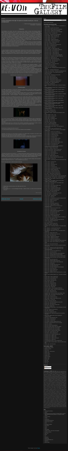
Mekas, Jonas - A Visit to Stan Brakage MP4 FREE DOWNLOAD (55, 240)
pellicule (46, 404)
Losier (55, 390)
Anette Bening (58, 382)
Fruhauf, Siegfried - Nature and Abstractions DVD (53, 128)
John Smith (49, 387)
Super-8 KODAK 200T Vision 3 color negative (52, 327)
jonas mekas (61, 372)
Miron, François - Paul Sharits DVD (50, 280)
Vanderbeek (45, 379)
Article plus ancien (37, 198)
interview (51, 401)
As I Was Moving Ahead (58, 383)
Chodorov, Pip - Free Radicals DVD (50, 66)
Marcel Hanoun (53, 391)
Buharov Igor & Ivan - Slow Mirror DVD (51, 61)
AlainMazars (53, 382)
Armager (53, 383)
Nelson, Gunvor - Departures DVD (50, 284)
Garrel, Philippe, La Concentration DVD (51, 144)
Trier (64, 378)
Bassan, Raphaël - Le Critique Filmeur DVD (52, 48)
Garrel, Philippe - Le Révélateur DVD (51, 136)
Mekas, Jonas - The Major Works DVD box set (52, 264)
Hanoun (57, 374)
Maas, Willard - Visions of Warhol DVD (51, 223)
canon (64, 398)
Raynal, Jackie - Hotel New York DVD (51, 296)
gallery (64, 400)
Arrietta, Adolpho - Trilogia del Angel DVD (51, 39)
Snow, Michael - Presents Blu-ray (50, 318)
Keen (63, 387)
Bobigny (49, 384)
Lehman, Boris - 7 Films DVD (49, 196)
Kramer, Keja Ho (47, 353)
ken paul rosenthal (56, 401)
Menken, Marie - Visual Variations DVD (51, 277)
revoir (58, 381)
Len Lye (58, 389)
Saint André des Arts (52, 394)
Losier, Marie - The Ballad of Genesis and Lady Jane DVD (54, 219)
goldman (45, 401)
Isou (62, 386)
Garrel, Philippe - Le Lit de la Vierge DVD (51, 135)
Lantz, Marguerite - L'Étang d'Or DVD (51, 191)
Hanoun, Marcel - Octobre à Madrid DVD (51, 169)
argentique (58, 397)
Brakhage (63, 375)
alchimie (50, 397)
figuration (52, 400)
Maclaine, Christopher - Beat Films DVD (51, 224)
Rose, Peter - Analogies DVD (49, 305)
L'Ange (55, 388)
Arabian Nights (48, 383)
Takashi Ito (46, 440)
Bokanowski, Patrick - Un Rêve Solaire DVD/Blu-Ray (53, 54)
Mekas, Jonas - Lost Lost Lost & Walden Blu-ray (53, 250)
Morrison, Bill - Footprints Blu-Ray (50, 282)
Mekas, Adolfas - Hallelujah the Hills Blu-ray (52, 236)
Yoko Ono (54, 379)
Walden (50, 379)
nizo (45, 381)
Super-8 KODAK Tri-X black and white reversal (52, 330)
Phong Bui (48, 393)
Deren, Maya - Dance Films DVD (50, 76)
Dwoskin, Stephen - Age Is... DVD (50, 114)
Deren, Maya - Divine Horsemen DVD (51, 77)
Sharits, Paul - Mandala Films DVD (50, 311)
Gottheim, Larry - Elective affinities (50, 151)
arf (52, 397)
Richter (57, 378)
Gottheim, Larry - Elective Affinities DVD (51, 153)
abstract (55, 373)
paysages (58, 403)
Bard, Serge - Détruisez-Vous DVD (50, 43)
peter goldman (54, 404)
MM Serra (64, 390)
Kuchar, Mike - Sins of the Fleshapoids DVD (52, 190)
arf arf (55, 397)
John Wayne (53, 387)
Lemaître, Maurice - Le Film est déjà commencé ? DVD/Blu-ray (55, 216)
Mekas (61, 374)
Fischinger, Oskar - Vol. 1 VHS (50, 119)
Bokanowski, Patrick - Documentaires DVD (52, 50)
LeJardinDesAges (46, 389)
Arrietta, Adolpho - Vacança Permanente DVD (52, 40)
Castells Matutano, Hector (49, 347)
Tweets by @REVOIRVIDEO (48, 22)
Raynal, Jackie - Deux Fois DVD (50, 295)
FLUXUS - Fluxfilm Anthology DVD (50, 123)
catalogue (46, 371)
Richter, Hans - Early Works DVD (50, 303)
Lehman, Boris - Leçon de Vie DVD (50, 209)
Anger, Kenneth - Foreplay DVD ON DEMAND (52, 30)
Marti (64, 391)
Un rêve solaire (49, 396)
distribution (63, 373)
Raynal (50, 378)
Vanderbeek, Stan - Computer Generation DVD (52, 334)
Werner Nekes (47, 442)
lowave (46, 434)
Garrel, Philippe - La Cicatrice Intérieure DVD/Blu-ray (53, 133)
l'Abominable (47, 429)
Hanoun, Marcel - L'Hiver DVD (50, 165)
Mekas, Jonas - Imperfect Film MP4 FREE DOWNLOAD (54, 247)
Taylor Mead (57, 395)
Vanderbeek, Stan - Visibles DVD (50, 339)
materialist (59, 402)
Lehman (54, 389)
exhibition (56, 380)
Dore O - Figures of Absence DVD (50, 111)
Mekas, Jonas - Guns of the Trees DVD (51, 243)
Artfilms (46, 412)
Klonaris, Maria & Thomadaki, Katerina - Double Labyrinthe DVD (55, 175)
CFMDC (46, 417)
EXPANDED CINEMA (48, 424)
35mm (50, 374)
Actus (50, 382)
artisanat (45, 398)
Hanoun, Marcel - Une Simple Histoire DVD (52, 170)
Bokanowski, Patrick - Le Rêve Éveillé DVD (52, 53)
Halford (45, 386)
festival (60, 380)
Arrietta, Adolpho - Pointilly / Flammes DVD (52, 36)
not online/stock (50, 381)
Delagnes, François (48, 348)
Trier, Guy (46, 362)
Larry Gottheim (59, 388)
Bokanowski (52, 384)
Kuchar (51, 388)
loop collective (51, 402)
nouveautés (49, 372)
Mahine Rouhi (48, 391)
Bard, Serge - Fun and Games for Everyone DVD (53, 44)
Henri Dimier (54, 386)
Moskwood (46, 437)
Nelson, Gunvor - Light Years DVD (50, 285)
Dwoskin (53, 374)
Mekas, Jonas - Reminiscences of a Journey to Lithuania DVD (55, 255)
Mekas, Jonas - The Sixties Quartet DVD (51, 265)
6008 (44, 382)
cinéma (62, 379)
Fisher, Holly (47, 350)
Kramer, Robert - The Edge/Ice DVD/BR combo (52, 187)
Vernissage (53, 396)
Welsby (62, 396)
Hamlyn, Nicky (47, 352)
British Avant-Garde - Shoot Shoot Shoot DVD (52, 59)
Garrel (65, 372)
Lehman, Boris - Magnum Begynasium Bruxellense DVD (54, 210)
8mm (44, 372)
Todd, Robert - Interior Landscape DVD (51, 332)
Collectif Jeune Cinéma (48, 421)
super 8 (61, 381)
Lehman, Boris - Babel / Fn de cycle (51, 200)
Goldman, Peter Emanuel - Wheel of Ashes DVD (53, 150)
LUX (45, 435)
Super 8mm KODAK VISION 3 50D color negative (53, 326)
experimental (62, 371)
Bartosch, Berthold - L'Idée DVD (50, 47)
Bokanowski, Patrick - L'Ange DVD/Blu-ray (52, 52)
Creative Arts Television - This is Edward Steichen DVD (54, 72)
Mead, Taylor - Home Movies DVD (50, 235)
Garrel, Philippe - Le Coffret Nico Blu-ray (51, 134)
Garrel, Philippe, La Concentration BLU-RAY (52, 143)
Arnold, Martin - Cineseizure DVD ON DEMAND (53, 34)
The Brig (61, 395)
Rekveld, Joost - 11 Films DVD (50, 299)
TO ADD (46, 373)
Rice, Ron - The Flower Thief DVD (50, 300)
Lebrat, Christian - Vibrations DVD (50, 195)
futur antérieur (57, 400)
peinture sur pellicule (63, 403)
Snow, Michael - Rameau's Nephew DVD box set (53, 321)
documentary (46, 374)
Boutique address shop (59, 384)
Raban (52, 393)
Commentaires (47, 368)
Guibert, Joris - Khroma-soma (50, 351)
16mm (57, 371)
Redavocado (47, 438)
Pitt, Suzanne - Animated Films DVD (51, 291)
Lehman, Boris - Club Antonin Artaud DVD (52, 203)
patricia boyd (54, 403)
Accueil (21, 198)
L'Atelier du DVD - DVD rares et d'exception (52, 430)
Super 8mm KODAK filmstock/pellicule (51, 325)
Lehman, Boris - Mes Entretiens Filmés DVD (52, 211)
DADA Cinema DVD (48, 73)
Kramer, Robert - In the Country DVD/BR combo (53, 185)
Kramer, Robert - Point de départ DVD (51, 186)
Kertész (48, 388)
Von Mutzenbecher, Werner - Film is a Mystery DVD (53, 340)
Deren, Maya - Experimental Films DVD (51, 78)
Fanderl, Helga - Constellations (50, 117)
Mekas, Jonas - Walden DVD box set (51, 270)
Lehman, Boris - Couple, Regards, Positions (52, 204)
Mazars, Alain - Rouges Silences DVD (51, 232)
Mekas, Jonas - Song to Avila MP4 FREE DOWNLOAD (54, 261)
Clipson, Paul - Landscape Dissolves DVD (52, 69)
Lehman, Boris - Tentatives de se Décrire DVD (52, 214)
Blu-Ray (54, 375)
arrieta (61, 397)
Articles (46, 366)
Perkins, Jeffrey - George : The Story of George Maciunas (54, 289)
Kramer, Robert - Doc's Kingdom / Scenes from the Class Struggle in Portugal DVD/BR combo (54, 181)
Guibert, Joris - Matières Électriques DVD (51, 155)
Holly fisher (58, 386)
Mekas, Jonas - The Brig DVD (50, 263)
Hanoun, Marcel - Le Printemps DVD (51, 166)
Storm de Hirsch (47, 395)
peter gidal (49, 404)
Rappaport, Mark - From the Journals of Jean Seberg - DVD (55, 293)
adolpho (47, 397)
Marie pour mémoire (60, 391)
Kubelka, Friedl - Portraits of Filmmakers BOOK (52, 189)
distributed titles (51, 380)
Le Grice (64, 388)
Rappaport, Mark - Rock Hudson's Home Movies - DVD (54, 294)
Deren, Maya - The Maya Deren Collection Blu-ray (53, 79)
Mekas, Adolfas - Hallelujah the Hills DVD (51, 237)
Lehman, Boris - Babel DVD (49, 201)
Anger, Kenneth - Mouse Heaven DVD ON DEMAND (53, 31)
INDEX (46, 428)
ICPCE (46, 426)
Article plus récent (6, 198)
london (47, 402)
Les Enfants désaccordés (50, 390)
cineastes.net (47, 419)
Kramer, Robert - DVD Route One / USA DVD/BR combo (54, 182)
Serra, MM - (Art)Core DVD (49, 310)
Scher (57, 394)
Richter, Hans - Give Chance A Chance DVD (52, 304)
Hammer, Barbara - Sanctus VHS (50, 158)
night (65, 402)
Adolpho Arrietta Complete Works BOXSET (52, 27)
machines (55, 402)
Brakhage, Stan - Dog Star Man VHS (51, 57)
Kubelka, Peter (47, 355)
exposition (45, 400)
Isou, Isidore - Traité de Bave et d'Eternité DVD (52, 173)
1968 (64, 381)
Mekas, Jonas (47, 357)
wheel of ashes (47, 407)
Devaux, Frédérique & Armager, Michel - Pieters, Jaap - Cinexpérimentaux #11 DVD (54, 106)
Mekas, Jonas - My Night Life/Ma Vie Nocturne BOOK (54, 254)
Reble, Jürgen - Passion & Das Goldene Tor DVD (53, 298)
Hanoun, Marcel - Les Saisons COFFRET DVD (52, 168)
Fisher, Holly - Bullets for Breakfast (50, 122)
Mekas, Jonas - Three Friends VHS (50, 268)
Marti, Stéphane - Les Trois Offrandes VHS (52, 229)
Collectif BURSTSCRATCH (49, 420)
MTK (44, 391)
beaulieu (58, 379)
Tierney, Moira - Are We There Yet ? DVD (51, 331)
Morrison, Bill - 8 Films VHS (49, 281)
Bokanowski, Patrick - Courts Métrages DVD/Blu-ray (53, 49)
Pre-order (46, 378)
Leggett (51, 389)
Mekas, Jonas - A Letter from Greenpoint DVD (52, 239)
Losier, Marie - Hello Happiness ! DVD (51, 218)
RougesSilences (46, 394)
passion (50, 403)
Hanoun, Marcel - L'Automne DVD (50, 161)
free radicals (64, 380)
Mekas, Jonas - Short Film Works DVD (51, 259)
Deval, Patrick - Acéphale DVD (50, 83)
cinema (56, 372)
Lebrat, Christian (47, 356)
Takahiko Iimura (52, 395)
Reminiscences (56, 393)
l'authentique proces (62, 401)
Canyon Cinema (47, 416)
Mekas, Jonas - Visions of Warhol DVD (51, 269)
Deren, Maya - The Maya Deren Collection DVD (53, 81)
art (59, 373)
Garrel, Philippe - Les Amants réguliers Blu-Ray (52, 138)
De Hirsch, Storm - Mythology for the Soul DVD (52, 74)
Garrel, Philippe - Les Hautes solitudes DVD (52, 140)
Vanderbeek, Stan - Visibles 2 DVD (50, 336)
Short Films (60, 378)
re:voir (55, 381)
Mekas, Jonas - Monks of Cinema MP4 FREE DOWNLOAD (54, 253)
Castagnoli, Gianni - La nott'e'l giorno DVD (52, 63)
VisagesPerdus (58, 396)
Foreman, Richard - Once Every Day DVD (52, 124)
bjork (56, 398)
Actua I (47, 382)
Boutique (59, 375)
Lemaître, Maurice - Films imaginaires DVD (52, 215)
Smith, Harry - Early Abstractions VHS (51, 317)
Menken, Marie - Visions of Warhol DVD (51, 276)
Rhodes (60, 393)
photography (58, 404)
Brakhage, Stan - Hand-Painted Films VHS (52, 58)
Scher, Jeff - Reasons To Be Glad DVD (51, 309)
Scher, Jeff (46, 360)
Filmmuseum (47, 425)
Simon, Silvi (47, 361)
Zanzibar (51, 373)
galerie (61, 400)
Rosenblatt (63, 393)
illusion (48, 401)
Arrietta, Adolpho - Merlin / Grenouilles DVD (52, 35)
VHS (53, 372)
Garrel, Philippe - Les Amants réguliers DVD (52, 139)
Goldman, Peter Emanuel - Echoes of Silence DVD (53, 149)
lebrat (44, 402)
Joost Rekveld (59, 387)
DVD (53, 371)
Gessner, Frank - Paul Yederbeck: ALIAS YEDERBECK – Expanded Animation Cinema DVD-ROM (54, 146)
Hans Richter (49, 386)
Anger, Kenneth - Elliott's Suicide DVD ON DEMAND (53, 29)
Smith (63, 394)
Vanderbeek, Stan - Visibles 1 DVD (50, 335)
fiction (48, 400)
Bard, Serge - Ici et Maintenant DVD (51, 45)
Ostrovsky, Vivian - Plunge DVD (50, 286)
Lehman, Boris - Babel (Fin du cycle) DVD (52, 199)
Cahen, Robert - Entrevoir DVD (50, 62)
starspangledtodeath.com (49, 439)
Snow (65, 394)
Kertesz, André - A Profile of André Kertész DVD (53, 174)
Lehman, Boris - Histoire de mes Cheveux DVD (52, 207)
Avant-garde (49, 375)
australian (48, 398)
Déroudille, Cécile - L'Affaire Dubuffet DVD (52, 82)
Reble (53, 378)
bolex (59, 398)
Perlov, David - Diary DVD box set (50, 290)
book (61, 398)
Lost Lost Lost (60, 390)
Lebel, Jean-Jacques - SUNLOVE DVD (51, 194)
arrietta (64, 397)
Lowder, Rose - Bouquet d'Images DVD (51, 220)
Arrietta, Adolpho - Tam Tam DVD (50, 38)
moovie (63, 402)
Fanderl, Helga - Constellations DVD (51, 118)
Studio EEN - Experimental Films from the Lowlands (53, 322)
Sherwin (60, 394)
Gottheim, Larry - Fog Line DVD (50, 154)
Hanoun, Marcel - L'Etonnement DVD (51, 164)
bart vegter (52, 398)
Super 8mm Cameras (48, 323)
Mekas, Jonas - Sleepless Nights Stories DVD (52, 260)
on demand (46, 403)
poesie (64, 404)
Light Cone (46, 433)
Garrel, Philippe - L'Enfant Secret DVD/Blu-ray (52, 131)
